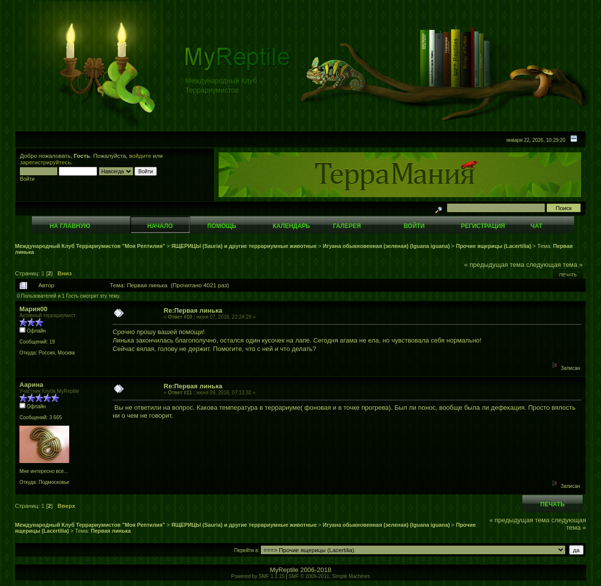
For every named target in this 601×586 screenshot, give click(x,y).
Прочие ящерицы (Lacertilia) (493, 246)
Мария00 (33, 309)
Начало (160, 226)
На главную (70, 226)
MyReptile (284, 570)
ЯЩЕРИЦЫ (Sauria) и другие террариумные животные (244, 246)
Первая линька (110, 531)
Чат (536, 226)
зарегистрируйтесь (45, 162)
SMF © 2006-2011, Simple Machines (329, 576)
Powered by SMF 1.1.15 (257, 576)
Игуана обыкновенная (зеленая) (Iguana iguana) (386, 246)
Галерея (347, 226)
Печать (568, 274)
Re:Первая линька (193, 310)
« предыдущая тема (494, 264)
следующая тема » (554, 264)
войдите (140, 155)
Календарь (291, 226)
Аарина (31, 384)
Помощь (221, 226)
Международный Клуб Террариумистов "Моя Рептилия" (90, 246)
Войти (414, 226)
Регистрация (483, 226)
